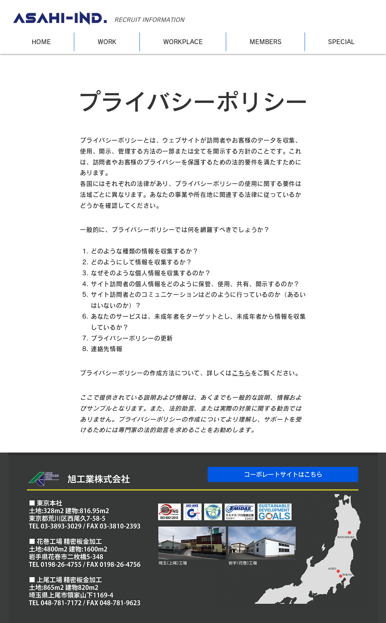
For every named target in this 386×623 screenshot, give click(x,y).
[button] (283, 474)
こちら (241, 373)
